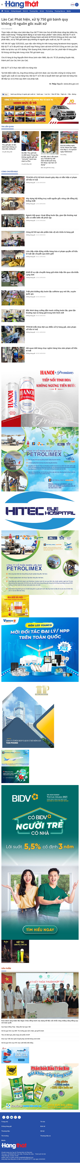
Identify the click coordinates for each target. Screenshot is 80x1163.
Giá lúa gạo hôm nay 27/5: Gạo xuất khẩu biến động (17, 1043)
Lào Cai (47, 94)
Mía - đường (72, 94)
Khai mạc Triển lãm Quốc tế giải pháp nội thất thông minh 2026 (20, 1039)
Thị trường (49, 11)
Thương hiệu (34, 11)
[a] (72, 4)
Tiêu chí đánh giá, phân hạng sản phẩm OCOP (15, 1035)
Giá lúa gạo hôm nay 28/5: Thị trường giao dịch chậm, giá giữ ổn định (22, 1031)
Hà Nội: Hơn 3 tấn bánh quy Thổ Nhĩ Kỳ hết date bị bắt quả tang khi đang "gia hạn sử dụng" (49, 161)
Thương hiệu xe (60, 11)
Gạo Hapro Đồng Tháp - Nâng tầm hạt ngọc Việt (16, 1027)
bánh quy (40, 94)
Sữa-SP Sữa (55, 94)
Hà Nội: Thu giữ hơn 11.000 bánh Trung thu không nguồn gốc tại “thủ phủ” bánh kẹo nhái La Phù (30, 157)
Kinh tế (25, 11)
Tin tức (6, 11)
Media (69, 11)
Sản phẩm (6, 969)
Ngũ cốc (64, 94)
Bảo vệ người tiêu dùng (47, 168)
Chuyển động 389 (7, 152)
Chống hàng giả (16, 11)
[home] (21, 4)
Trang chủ (4, 1122)
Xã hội (42, 11)
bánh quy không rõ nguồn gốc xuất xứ (23, 94)
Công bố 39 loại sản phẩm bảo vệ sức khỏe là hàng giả (50, 232)
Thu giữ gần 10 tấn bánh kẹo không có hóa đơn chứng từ (9, 147)
